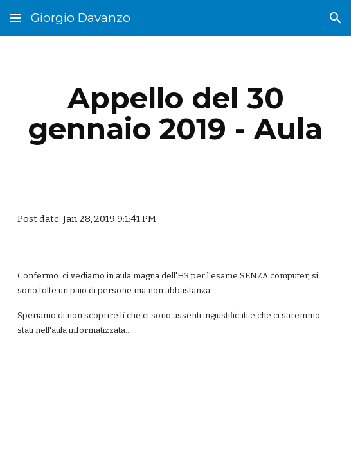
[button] (15, 17)
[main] (175, 113)
